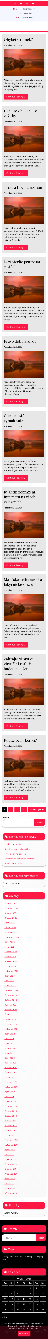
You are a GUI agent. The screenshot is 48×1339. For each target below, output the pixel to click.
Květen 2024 (10, 952)
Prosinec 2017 (11, 1174)
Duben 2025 (10, 913)
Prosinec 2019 (11, 1082)
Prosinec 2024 (11, 932)
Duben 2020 (10, 1063)
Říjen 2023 (9, 976)
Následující (35, 809)
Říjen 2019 (9, 1092)
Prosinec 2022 (11, 1024)
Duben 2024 (10, 956)
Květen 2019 (10, 1116)
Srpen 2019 (10, 1101)
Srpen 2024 (10, 947)
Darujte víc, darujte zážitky (20, 114)
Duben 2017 (10, 1188)
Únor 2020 (9, 1072)
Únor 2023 (9, 1014)
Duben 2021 (10, 1048)
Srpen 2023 (10, 985)
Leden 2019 (10, 1135)
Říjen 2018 (9, 1150)
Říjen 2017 (9, 1179)
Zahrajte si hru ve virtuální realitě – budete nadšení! (19, 664)
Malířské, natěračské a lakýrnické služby (23, 582)
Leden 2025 (10, 927)
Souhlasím (24, 1333)
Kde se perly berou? (20, 740)
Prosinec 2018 (11, 1140)
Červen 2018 (10, 1164)
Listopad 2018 (11, 1145)
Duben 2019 (10, 1121)
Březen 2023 (10, 1010)
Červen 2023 (10, 995)
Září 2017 (9, 1183)
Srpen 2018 (10, 1159)
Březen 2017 (10, 1193)
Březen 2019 (10, 1125)
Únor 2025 (9, 923)
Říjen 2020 (9, 1058)
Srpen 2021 (10, 1043)
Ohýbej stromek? (18, 39)
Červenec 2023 (11, 990)
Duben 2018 (10, 1169)
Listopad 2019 (11, 1087)
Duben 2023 (10, 1005)
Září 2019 (9, 1096)
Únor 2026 (9, 903)
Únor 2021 (9, 1053)
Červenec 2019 (11, 1106)
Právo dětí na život (20, 341)
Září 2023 (9, 981)
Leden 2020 (10, 1077)
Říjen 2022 (9, 1034)
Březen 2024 (10, 961)
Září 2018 (9, 1154)
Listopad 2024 (11, 937)
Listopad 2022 (11, 1029)
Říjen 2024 (9, 942)
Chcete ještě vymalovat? (14, 418)
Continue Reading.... (15, 97)
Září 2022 (9, 1039)
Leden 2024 (10, 966)
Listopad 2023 (11, 971)
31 (24, 809)
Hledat (6, 818)
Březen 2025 (10, 918)
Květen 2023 (10, 1000)
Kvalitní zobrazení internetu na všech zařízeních (19, 497)
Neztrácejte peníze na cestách (22, 265)
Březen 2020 (10, 1068)
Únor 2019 (9, 1130)
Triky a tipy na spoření (23, 187)
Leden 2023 (10, 1019)
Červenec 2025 (11, 908)
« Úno (5, 1317)
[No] (45, 1329)
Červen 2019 (10, 1111)
